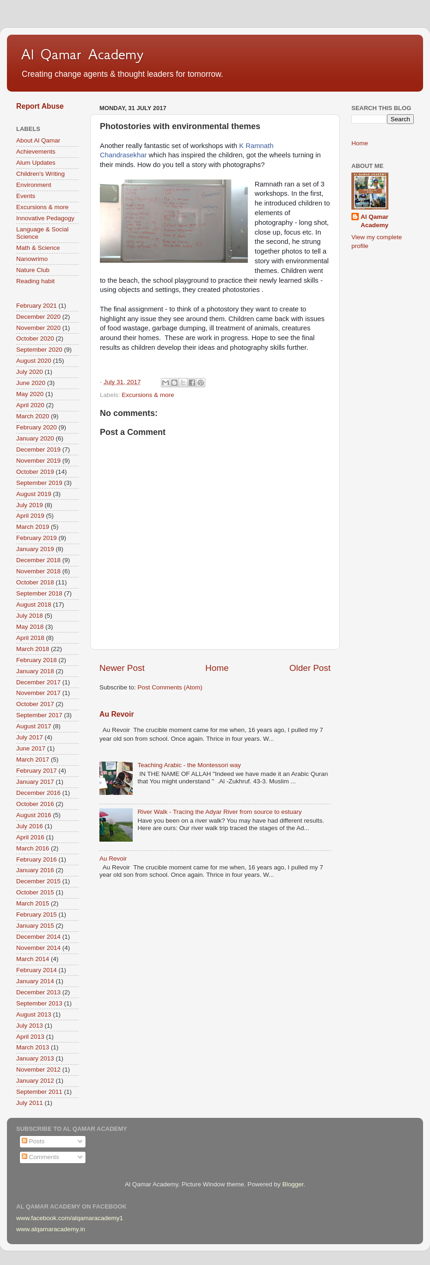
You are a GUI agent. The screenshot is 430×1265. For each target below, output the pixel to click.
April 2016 (30, 837)
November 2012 (38, 1069)
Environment (33, 184)
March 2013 (32, 1047)
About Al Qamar (38, 140)
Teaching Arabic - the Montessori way (189, 765)
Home (216, 668)
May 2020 (29, 394)
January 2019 (35, 549)
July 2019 (29, 505)
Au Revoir (116, 714)
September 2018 (39, 593)
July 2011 (29, 1102)
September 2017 (39, 715)
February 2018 (36, 660)
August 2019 (33, 493)
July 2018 (29, 615)
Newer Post (122, 668)
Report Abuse (40, 106)
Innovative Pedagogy (45, 218)
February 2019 (36, 537)
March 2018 (32, 648)
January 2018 (35, 671)
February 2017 (36, 770)
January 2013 (35, 1058)
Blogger (292, 1184)
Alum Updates (35, 162)
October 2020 (35, 338)
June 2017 (30, 748)
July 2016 (29, 826)
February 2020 (36, 427)
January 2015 (35, 925)
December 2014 (38, 936)
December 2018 (38, 560)
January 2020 (35, 438)
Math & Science (38, 247)
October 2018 (35, 582)
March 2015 (32, 903)
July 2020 (29, 371)
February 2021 (36, 305)
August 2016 (33, 815)
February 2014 (36, 970)
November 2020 (38, 327)
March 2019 (32, 526)
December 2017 (38, 682)
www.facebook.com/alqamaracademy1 (69, 1218)
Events (25, 195)
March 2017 (32, 759)
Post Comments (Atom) (170, 687)
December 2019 (38, 449)
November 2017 (38, 692)
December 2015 (38, 881)
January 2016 (35, 870)
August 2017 (33, 726)
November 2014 (38, 947)
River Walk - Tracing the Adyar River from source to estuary (219, 811)
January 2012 (35, 1080)
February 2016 (36, 859)
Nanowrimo (32, 258)
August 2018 (33, 604)
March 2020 (32, 416)
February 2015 (36, 914)
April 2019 (30, 515)
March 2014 (32, 958)
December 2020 (38, 316)
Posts (33, 1141)
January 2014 (35, 981)
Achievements (35, 151)
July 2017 (29, 737)
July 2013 (29, 1025)
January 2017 (35, 781)
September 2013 (39, 1003)
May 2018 (29, 626)
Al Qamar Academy (82, 54)
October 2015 (35, 892)
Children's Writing (40, 173)
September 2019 (39, 482)
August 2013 (33, 1014)
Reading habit (35, 281)
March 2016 (32, 848)
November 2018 (38, 571)
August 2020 (33, 360)
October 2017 (35, 704)
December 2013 (38, 992)
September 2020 (39, 349)
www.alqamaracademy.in (50, 1229)
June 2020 (30, 382)
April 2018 (30, 637)
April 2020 (30, 405)
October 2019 (35, 471)
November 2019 (38, 460)
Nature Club (32, 270)
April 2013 (30, 1036)
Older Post (310, 668)
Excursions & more (148, 394)
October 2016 (35, 803)
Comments (40, 1156)
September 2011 (39, 1091)
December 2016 (38, 792)
